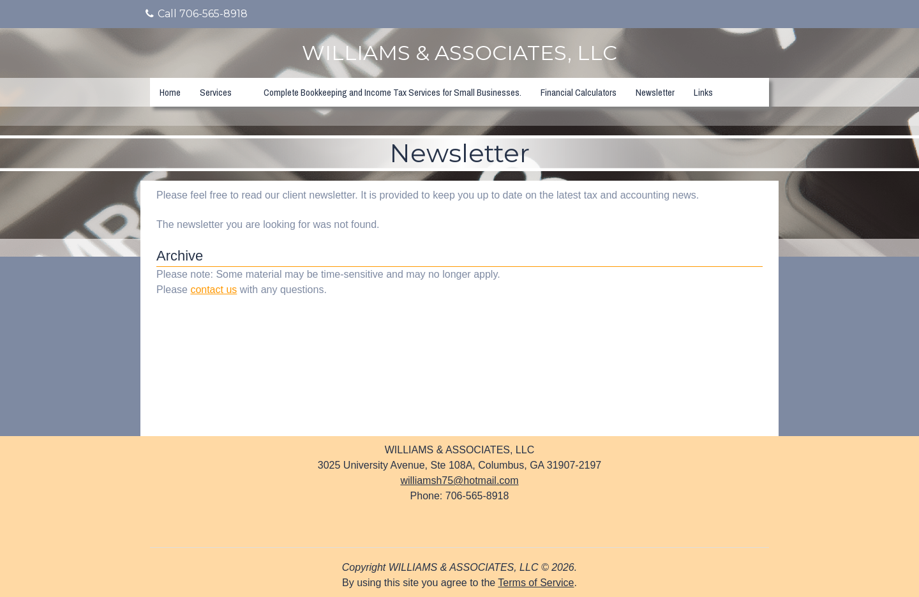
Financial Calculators (578, 92)
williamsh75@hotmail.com (459, 480)
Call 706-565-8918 (197, 14)
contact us (213, 289)
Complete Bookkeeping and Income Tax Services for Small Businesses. (392, 92)
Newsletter (655, 92)
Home (170, 92)
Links (703, 92)
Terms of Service (536, 582)
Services (216, 92)
